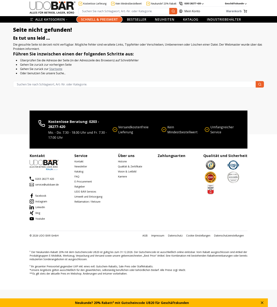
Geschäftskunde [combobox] (236, 3)
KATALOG (190, 19)
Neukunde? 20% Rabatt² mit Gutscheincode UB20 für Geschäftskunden (136, 303)
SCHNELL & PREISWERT (99, 19)
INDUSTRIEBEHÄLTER (224, 19)
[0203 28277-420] (191, 3)
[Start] (52, 7)
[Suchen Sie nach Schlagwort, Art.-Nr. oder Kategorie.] (173, 11)
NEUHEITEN (164, 19)
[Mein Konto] (191, 11)
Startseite (55, 69)
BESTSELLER (136, 19)
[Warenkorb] (226, 11)
